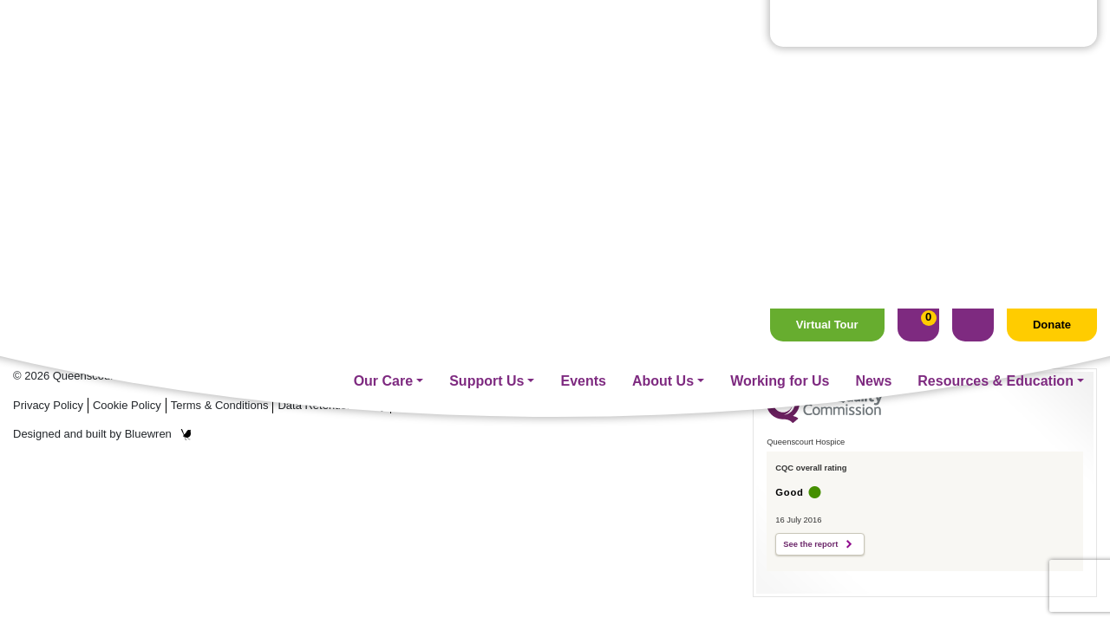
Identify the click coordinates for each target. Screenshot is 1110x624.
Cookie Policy (127, 405)
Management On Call (477, 305)
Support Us (486, 72)
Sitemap (555, 405)
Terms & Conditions (220, 405)
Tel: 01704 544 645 (73, 244)
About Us (663, 72)
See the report (810, 544)
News (874, 72)
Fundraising (449, 210)
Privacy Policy (48, 405)
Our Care (383, 72)
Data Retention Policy (332, 405)
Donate (1052, 16)
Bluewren (158, 433)
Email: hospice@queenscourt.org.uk (133, 264)
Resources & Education (995, 72)
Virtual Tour (827, 16)
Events (582, 72)
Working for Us (779, 72)
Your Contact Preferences (459, 405)
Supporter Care (459, 234)
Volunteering (451, 257)
